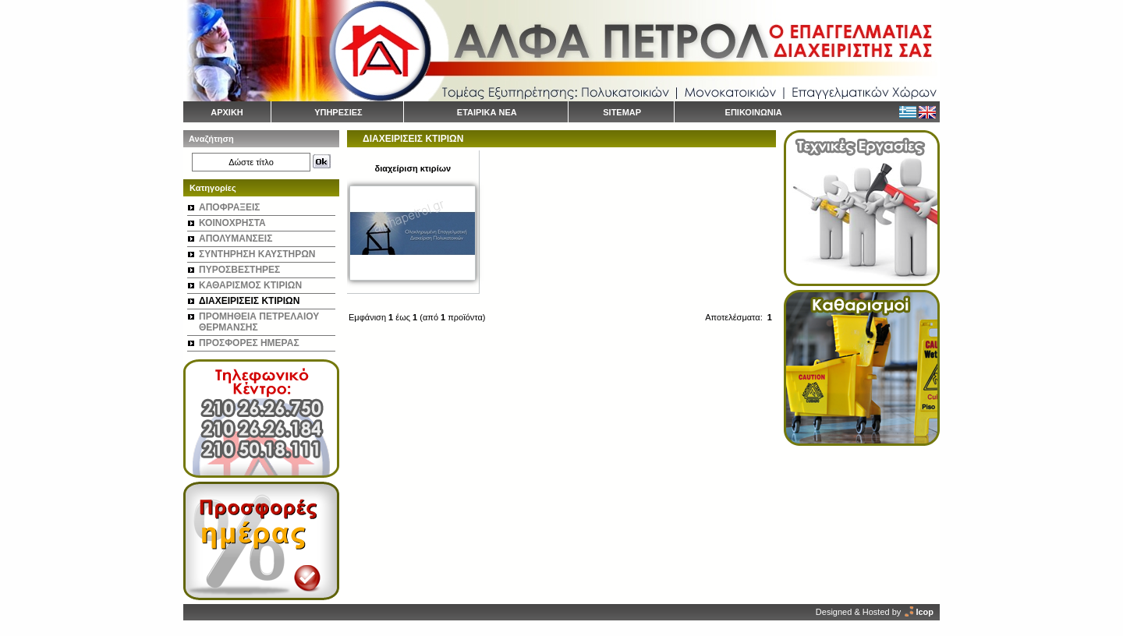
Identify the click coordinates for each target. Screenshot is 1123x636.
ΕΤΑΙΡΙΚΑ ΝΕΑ (487, 112)
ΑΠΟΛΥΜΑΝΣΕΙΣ (235, 238)
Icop (924, 612)
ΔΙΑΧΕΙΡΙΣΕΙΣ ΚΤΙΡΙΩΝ (249, 300)
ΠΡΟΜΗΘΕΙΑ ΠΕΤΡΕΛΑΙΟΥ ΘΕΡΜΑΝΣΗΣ (259, 322)
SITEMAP (622, 112)
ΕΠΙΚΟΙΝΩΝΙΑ (753, 112)
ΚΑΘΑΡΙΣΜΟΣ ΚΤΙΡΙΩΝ (250, 285)
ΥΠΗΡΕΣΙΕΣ (338, 112)
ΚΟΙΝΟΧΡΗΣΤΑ (232, 222)
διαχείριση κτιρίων (412, 168)
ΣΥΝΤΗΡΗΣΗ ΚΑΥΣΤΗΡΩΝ (257, 254)
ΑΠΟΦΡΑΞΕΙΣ (229, 207)
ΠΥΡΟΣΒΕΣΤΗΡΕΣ (239, 269)
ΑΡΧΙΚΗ (227, 112)
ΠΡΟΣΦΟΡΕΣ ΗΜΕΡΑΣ (249, 342)
